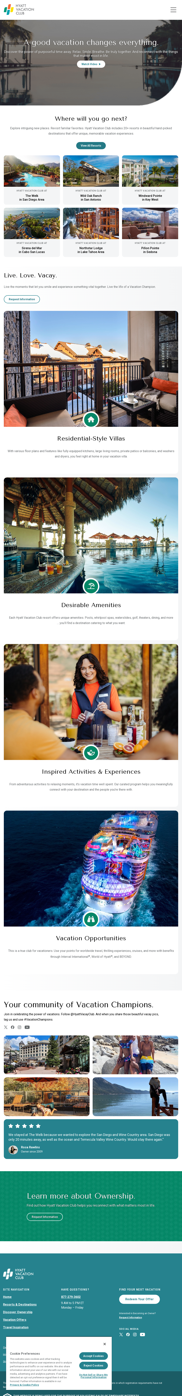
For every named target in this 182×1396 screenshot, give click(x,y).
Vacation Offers (14, 1320)
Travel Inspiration (15, 1327)
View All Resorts (91, 145)
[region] (59, 1363)
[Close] (104, 1344)
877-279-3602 (71, 1297)
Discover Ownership (17, 1312)
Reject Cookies (93, 1365)
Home (7, 1297)
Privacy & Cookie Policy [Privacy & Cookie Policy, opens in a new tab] (24, 1384)
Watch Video (91, 64)
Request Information (22, 299)
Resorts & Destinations (20, 1304)
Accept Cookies (93, 1356)
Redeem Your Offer (139, 1299)
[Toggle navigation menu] (173, 10)
